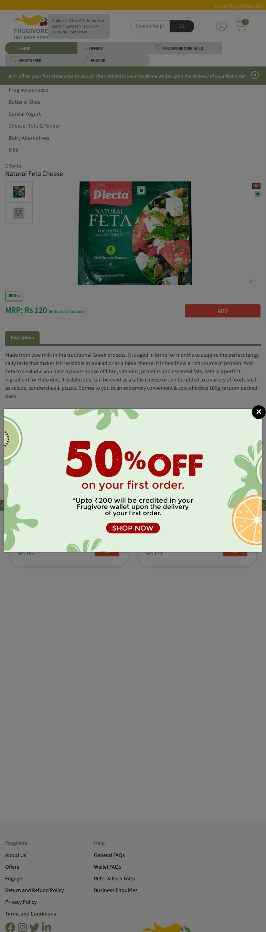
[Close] (259, 412)
